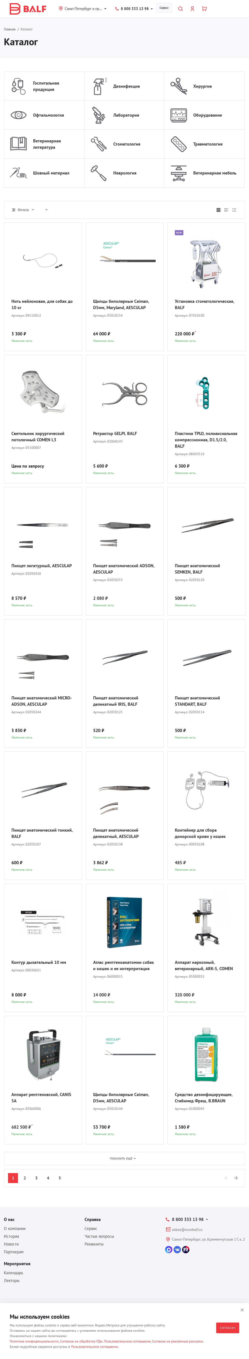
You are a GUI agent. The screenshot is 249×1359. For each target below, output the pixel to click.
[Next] (236, 1178)
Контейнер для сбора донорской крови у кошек (200, 833)
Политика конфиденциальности (34, 1341)
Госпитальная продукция (46, 86)
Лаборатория (126, 115)
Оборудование (207, 115)
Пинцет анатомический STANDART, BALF (197, 701)
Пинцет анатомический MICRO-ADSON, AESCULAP (41, 701)
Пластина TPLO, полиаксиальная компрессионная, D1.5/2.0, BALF (206, 440)
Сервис (164, 7)
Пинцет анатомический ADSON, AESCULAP (123, 569)
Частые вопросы (99, 1236)
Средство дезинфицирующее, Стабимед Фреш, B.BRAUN (203, 1098)
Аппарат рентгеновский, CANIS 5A (41, 1098)
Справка (93, 1219)
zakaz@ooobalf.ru (187, 1229)
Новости (11, 1244)
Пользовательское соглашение (127, 1341)
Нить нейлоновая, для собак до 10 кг (42, 304)
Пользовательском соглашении (94, 1346)
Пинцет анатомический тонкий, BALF (42, 833)
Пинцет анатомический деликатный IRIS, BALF (115, 701)
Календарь (13, 1272)
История (11, 1236)
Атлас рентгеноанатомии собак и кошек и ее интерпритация (123, 965)
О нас (9, 1219)
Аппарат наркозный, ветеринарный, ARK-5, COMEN (204, 965)
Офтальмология (48, 115)
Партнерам (14, 1251)
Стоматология (126, 144)
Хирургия (202, 86)
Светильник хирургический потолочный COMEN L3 (37, 437)
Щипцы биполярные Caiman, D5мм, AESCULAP (121, 1098)
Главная (10, 29)
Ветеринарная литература (47, 144)
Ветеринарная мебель (214, 173)
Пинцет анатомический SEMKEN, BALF (197, 569)
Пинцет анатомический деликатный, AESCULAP (116, 833)
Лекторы (11, 1280)
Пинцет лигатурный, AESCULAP (41, 565)
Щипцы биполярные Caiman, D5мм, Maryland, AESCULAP (121, 304)
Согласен (227, 1328)
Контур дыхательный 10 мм (38, 962)
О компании (15, 1228)
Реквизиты (94, 1244)
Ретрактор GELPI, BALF (115, 433)
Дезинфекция (126, 86)
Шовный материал (51, 173)
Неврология (124, 173)
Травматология (207, 144)
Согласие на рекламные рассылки (177, 1341)
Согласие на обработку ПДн (81, 1341)
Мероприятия (17, 1263)
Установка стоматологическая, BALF (204, 304)
